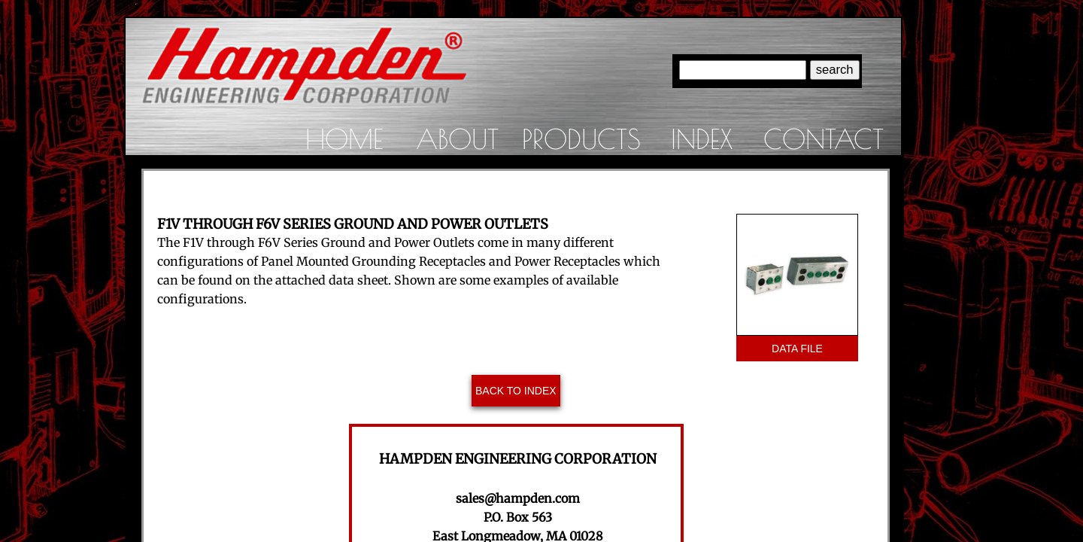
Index (702, 138)
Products (581, 138)
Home (344, 138)
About (457, 138)
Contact (823, 138)
